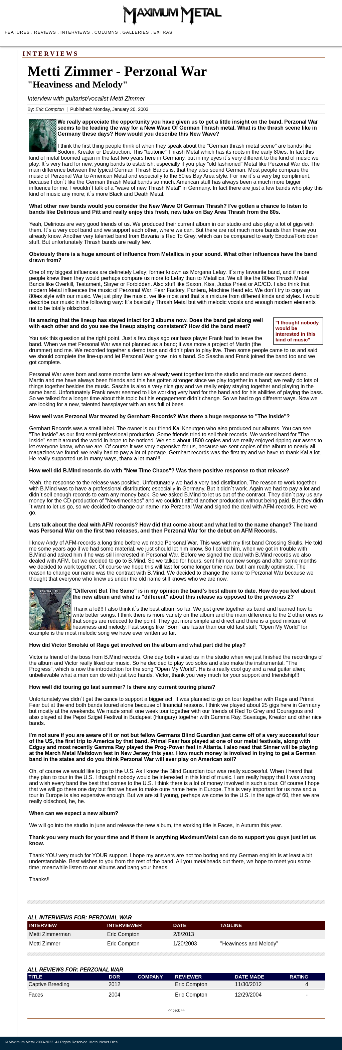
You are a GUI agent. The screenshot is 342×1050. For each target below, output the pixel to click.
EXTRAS (162, 32)
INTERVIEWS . (76, 32)
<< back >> (176, 1010)
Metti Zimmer (44, 943)
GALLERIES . (137, 32)
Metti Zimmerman (49, 934)
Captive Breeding (48, 984)
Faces (35, 995)
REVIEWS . (46, 32)
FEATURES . (19, 32)
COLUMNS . (108, 32)
